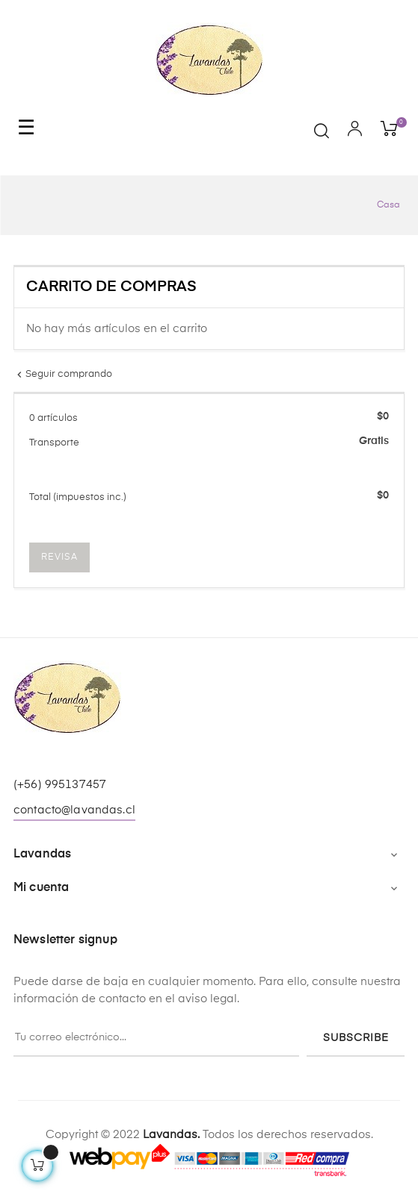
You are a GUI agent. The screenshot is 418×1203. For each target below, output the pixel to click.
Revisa (59, 557)
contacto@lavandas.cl (74, 810)
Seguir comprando (62, 374)
